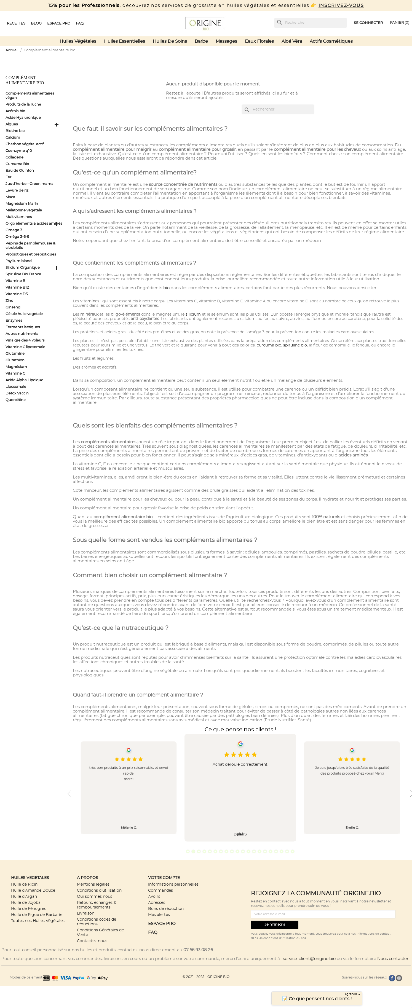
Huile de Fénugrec (28, 909)
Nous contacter (392, 959)
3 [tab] (198, 851)
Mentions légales (93, 884)
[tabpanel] (240, 788)
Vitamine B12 (17, 287)
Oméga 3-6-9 (17, 237)
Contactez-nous (92, 941)
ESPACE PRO (162, 924)
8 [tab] (226, 851)
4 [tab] (204, 851)
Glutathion (15, 360)
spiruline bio (295, 345)
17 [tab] (276, 851)
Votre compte (164, 878)
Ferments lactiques (23, 327)
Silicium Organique (23, 268)
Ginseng (13, 307)
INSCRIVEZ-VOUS (341, 5)
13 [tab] (254, 851)
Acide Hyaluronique (23, 118)
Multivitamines (19, 217)
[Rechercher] (310, 23)
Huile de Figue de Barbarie (36, 915)
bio (166, 288)
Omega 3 (14, 230)
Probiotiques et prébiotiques (31, 254)
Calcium (13, 137)
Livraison (85, 913)
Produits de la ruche (23, 104)
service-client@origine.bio (309, 959)
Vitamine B (15, 281)
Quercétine (16, 400)
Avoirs (154, 896)
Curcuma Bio (17, 164)
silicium (193, 314)
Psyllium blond (19, 261)
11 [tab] (243, 851)
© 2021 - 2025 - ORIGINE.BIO (206, 977)
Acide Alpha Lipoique (24, 380)
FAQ (152, 933)
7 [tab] (221, 851)
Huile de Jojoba (26, 903)
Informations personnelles (173, 884)
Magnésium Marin (22, 204)
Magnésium (16, 367)
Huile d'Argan (24, 896)
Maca (10, 197)
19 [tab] (287, 851)
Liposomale (16, 387)
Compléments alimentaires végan (30, 96)
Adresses (156, 903)
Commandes (160, 890)
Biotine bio (15, 131)
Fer (8, 177)
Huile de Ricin (24, 884)
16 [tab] (270, 851)
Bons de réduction (166, 909)
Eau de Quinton (20, 171)
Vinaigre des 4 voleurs (25, 340)
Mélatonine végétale (24, 210)
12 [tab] (248, 851)
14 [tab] (259, 851)
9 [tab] (232, 851)
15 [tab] (265, 851)
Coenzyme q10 (19, 151)
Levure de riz (17, 190)
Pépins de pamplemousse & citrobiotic (30, 246)
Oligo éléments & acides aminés (34, 223)
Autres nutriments (22, 334)
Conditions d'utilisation (99, 890)
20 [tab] (292, 851)
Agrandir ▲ (353, 994)
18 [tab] (281, 851)
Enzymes (14, 320)
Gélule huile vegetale (24, 314)
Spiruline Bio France (23, 274)
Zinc (9, 301)
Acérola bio (15, 111)
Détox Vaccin (17, 393)
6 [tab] (215, 851)
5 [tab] (210, 851)
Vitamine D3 (17, 294)
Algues (12, 124)
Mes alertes (159, 915)
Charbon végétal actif (25, 144)
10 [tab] (237, 851)
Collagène (14, 157)
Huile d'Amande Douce (33, 890)
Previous (69, 794)
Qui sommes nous (94, 896)
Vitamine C (15, 373)
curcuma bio (269, 345)
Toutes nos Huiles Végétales (38, 921)
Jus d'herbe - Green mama (29, 184)
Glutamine (15, 354)
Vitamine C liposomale (25, 347)
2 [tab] (193, 851)
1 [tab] (187, 851)
